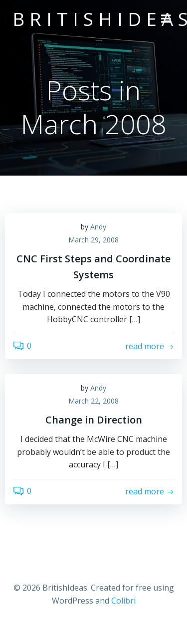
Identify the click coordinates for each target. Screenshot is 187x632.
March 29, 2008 (93, 239)
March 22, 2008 (93, 401)
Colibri (123, 600)
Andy (98, 226)
